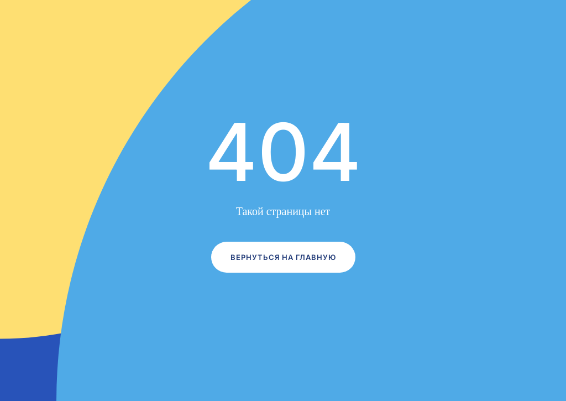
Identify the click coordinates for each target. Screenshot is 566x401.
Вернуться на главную (283, 257)
